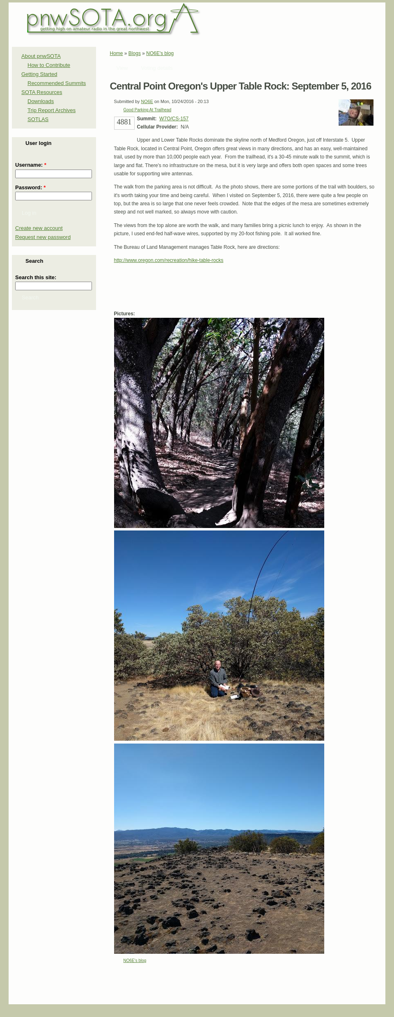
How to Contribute (48, 65)
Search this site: (35, 277)
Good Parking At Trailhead (148, 110)
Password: (30, 187)
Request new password (43, 237)
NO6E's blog (160, 53)
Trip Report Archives (51, 110)
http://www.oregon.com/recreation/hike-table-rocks (169, 260)
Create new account (39, 228)
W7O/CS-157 (173, 119)
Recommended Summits (56, 83)
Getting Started (39, 74)
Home (116, 53)
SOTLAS (37, 119)
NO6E (147, 101)
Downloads (40, 101)
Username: (30, 165)
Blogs (134, 53)
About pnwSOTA (41, 56)
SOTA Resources (41, 92)
